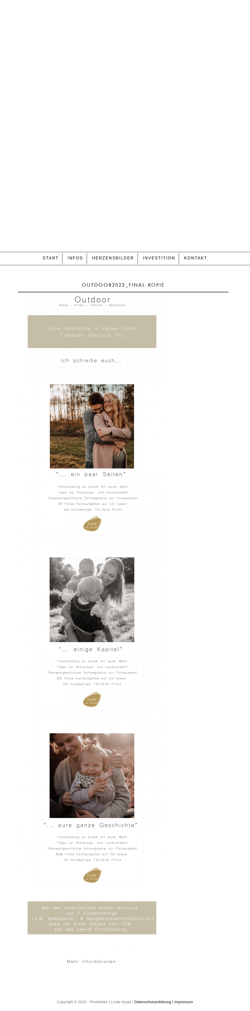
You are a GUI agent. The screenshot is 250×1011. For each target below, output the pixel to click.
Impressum (183, 1002)
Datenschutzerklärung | (153, 1002)
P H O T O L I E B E (125, 115)
